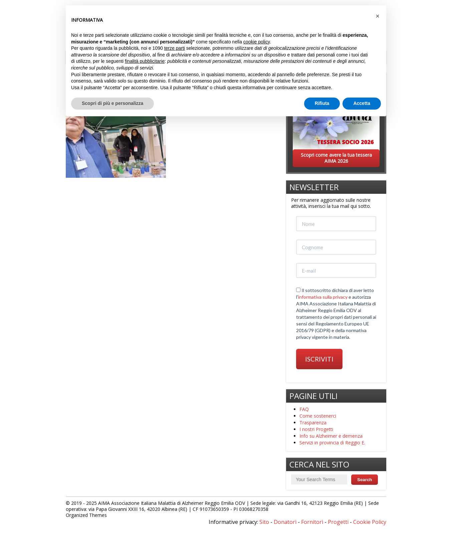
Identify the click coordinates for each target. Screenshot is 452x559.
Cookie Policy (369, 522)
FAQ (304, 409)
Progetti (338, 522)
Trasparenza (312, 422)
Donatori (285, 522)
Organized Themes (86, 515)
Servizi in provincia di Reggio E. (332, 442)
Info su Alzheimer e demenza (331, 436)
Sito (264, 522)
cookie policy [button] (256, 41)
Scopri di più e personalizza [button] (112, 103)
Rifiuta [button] (322, 103)
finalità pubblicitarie (145, 61)
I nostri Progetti (316, 429)
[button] (377, 16)
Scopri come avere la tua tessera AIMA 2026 (336, 158)
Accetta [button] (361, 103)
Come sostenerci (317, 416)
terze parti (174, 48)
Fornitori (312, 522)
